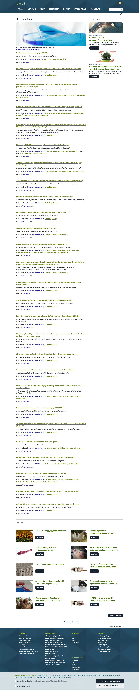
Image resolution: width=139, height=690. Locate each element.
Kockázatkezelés (50, 653)
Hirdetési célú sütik (22, 686)
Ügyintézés (75, 633)
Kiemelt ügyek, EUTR (51, 651)
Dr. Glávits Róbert (51, 113)
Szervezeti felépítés (25, 638)
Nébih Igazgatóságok (104, 636)
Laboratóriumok (76, 667)
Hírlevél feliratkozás (104, 651)
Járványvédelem (50, 649)
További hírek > (115, 615)
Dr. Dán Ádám (62, 59)
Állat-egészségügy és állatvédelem (55, 636)
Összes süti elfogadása (110, 681)
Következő (74, 622)
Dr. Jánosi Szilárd (51, 95)
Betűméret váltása (121, 14)
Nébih (46, 3)
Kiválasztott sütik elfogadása (110, 686)
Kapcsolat (101, 633)
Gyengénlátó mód (120, 3)
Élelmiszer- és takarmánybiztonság (55, 645)
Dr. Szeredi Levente (65, 95)
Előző (65, 622)
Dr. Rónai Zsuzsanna (65, 480)
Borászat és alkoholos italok (53, 642)
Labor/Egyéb (75, 642)
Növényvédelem (50, 658)
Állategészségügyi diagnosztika (54, 638)
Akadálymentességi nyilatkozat (28, 651)
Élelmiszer (75, 636)
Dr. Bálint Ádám (63, 113)
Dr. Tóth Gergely (22, 97)
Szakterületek (50, 633)
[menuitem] (21, 9)
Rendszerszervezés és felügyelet (55, 662)
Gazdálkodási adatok (25, 640)
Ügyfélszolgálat (102, 645)
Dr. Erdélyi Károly (50, 59)
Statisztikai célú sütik (23, 681)
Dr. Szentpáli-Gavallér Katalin (55, 151)
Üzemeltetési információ (26, 653)
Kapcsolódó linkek (24, 647)
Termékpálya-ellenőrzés (52, 664)
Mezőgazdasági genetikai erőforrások (56, 656)
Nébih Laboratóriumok (104, 638)
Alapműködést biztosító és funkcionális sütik (50, 681)
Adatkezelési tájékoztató (26, 649)
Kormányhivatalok (103, 640)
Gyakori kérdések (78, 658)
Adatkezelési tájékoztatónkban (25, 675)
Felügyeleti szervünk (25, 642)
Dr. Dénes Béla (75, 113)
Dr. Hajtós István (63, 252)
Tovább (40, 537)
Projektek (22, 645)
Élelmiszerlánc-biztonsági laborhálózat (57, 647)
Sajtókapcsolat (102, 642)
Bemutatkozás (23, 636)
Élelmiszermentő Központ (105, 649)
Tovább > (94, 48)
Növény (74, 640)
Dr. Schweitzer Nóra (65, 171)
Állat (73, 638)
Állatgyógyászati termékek (53, 640)
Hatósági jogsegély (103, 647)
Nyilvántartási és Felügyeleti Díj (54, 660)
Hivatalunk (22, 633)
